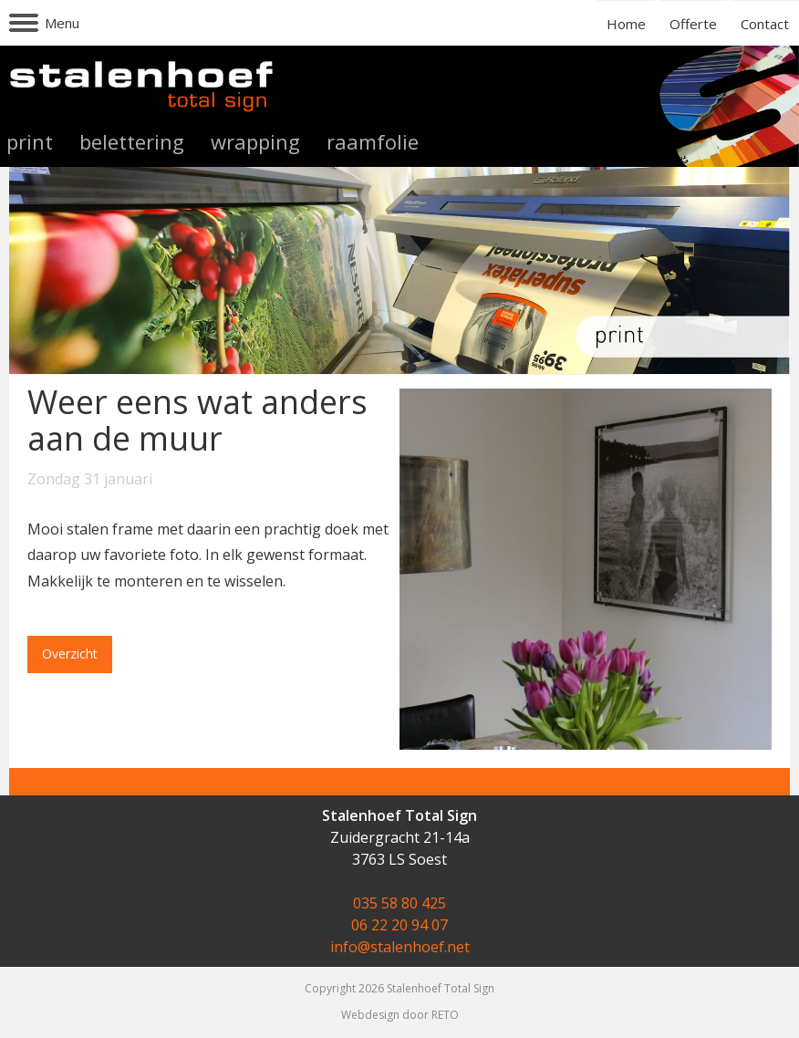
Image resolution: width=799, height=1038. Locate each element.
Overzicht (70, 653)
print (29, 141)
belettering (131, 141)
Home (626, 24)
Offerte (693, 24)
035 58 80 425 (399, 903)
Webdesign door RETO (400, 1014)
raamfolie (373, 141)
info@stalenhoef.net (400, 947)
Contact (765, 24)
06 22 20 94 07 (399, 925)
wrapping (255, 141)
